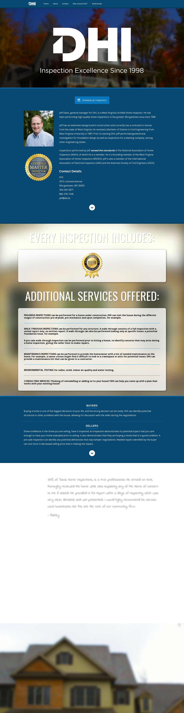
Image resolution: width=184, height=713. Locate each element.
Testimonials (97, 4)
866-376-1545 (66, 193)
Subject (27, 594)
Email (27, 579)
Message (29, 608)
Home (46, 4)
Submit (55, 669)
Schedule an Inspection (92, 100)
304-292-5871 (66, 189)
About (55, 4)
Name (27, 565)
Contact (65, 4)
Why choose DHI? (80, 4)
